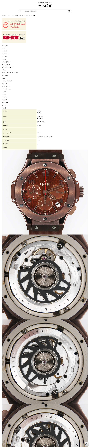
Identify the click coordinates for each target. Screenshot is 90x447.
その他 (4, 108)
